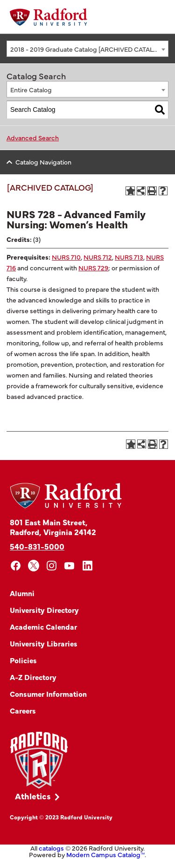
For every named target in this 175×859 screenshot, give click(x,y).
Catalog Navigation (43, 161)
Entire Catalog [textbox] (31, 89)
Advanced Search (33, 137)
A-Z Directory (33, 677)
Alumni (22, 593)
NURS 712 (98, 256)
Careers (23, 710)
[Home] (48, 17)
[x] (34, 565)
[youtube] (70, 565)
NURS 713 (129, 256)
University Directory (44, 610)
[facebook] (15, 565)
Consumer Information (48, 693)
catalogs (51, 847)
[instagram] (51, 565)
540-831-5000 (37, 546)
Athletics (33, 796)
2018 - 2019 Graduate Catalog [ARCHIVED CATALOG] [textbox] (87, 49)
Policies (23, 660)
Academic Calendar (43, 626)
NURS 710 (66, 256)
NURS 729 (93, 267)
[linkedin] (87, 565)
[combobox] (87, 49)
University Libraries (43, 643)
